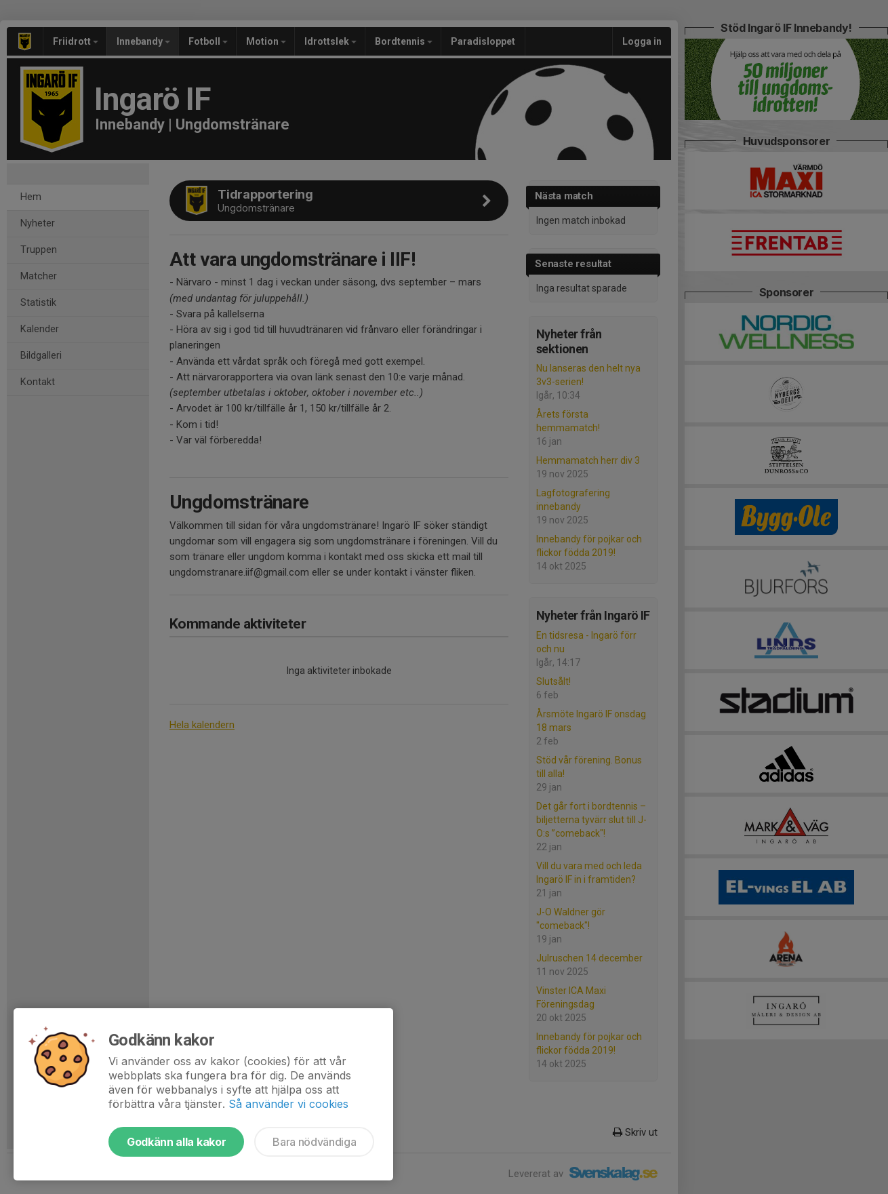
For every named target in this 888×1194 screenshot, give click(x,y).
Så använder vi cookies (288, 1104)
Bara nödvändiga (314, 1142)
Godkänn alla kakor (176, 1142)
